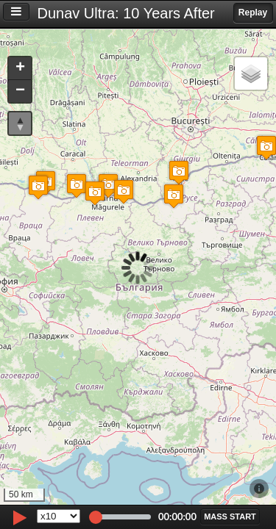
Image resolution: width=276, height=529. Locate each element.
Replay (252, 12)
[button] (38, 187)
